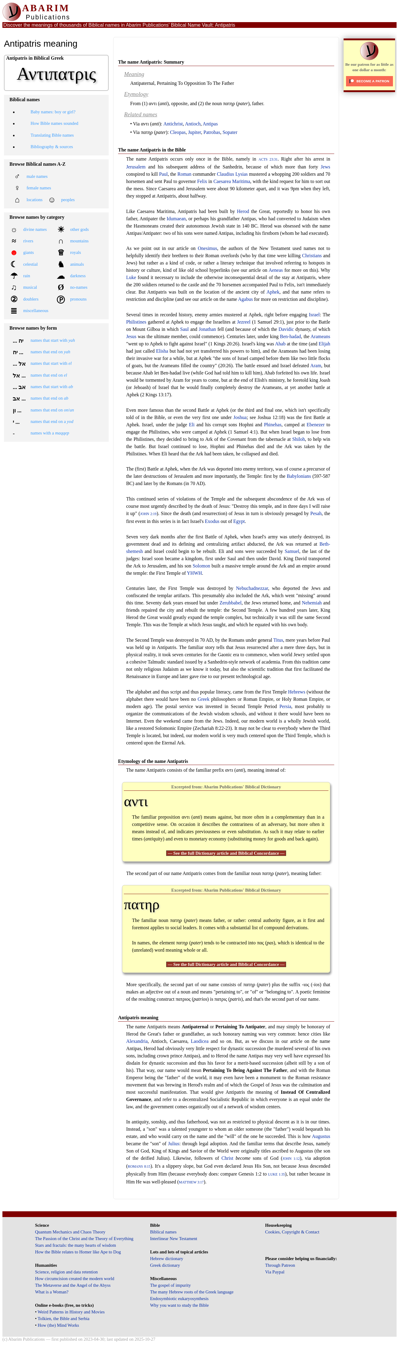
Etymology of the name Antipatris (153, 761)
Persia (285, 706)
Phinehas (273, 424)
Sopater (230, 132)
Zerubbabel (230, 602)
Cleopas (178, 132)
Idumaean (176, 218)
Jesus (131, 336)
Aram (315, 365)
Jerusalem (136, 166)
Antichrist (173, 123)
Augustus (321, 1136)
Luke (131, 277)
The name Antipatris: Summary (151, 62)
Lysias (241, 174)
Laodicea (200, 1041)
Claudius (225, 174)
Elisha (162, 351)
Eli (192, 424)
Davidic (286, 329)
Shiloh (298, 439)
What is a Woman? (51, 1291)
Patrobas (211, 132)
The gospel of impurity (170, 1285)
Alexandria (137, 1041)
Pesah (316, 513)
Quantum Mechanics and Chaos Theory (70, 1231)
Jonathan (207, 329)
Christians (312, 255)
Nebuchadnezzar (252, 588)
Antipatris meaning (138, 1017)
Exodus (212, 521)
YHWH (194, 573)
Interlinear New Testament (173, 1238)
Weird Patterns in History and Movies (71, 1311)
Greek (203, 699)
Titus (278, 640)
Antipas (210, 123)
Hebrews (296, 691)
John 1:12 (291, 1159)
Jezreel (243, 321)
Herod (243, 211)
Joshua (240, 417)
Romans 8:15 (139, 1167)
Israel (314, 314)
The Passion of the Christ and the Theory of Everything (84, 1238)
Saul (184, 329)
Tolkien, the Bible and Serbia (63, 1318)
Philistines (136, 321)
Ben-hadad (290, 336)
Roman (184, 174)
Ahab (280, 343)
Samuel (292, 551)
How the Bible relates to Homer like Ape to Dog (78, 1251)
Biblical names (163, 1231)
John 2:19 (148, 514)
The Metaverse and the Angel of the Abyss (73, 1285)
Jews (325, 166)
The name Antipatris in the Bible (152, 149)
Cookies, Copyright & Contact (292, 1231)
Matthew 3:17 (191, 1182)
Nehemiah (312, 602)
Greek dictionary (165, 1265)
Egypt (239, 521)
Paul (163, 174)
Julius (173, 1143)
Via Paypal (275, 1271)
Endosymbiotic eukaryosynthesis (179, 1298)
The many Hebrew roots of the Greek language (192, 1291)
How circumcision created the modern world (74, 1278)
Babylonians (299, 476)
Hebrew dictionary (166, 1258)
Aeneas (276, 270)
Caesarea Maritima (231, 181)
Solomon (201, 565)
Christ (227, 1158)
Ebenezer (316, 424)
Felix (202, 181)
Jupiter (194, 132)
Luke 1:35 (276, 1174)
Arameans (320, 336)
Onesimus (207, 248)
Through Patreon (280, 1265)
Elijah (324, 343)
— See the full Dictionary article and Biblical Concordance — (226, 853)
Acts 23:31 (268, 159)
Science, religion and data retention (66, 1271)
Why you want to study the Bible (179, 1305)
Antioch (193, 123)
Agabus (245, 299)
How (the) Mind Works (58, 1325)
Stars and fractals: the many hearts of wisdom (75, 1245)
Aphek (272, 291)
